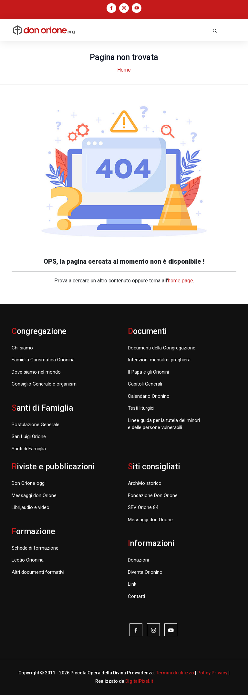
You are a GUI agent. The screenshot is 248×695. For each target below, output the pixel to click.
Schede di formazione (35, 548)
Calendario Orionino (149, 396)
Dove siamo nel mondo (36, 372)
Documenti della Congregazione (161, 348)
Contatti (136, 596)
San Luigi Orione (29, 436)
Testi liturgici (141, 408)
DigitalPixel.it (139, 681)
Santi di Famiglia (29, 449)
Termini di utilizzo (175, 672)
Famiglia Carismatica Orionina (43, 360)
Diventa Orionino (145, 572)
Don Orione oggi (29, 483)
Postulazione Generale (35, 424)
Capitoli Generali (145, 384)
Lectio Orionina (28, 560)
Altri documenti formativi (38, 572)
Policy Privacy (212, 672)
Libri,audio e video (30, 507)
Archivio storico (144, 483)
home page (180, 281)
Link (132, 584)
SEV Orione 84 (143, 507)
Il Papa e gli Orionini (148, 372)
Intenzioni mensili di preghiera (159, 360)
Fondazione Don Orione (153, 495)
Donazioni (138, 560)
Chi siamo (22, 348)
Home (124, 70)
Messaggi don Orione (34, 495)
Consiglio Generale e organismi (45, 384)
